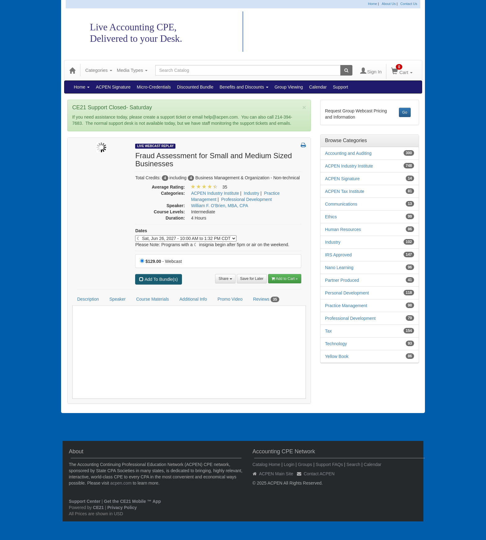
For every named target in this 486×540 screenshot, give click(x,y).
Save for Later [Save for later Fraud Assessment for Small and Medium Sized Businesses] (251, 279)
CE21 (98, 507)
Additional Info (193, 299)
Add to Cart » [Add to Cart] (285, 279)
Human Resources (343, 229)
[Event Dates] (185, 238)
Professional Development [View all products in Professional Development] (246, 199)
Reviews (266, 299)
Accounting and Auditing (348, 153)
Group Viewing (289, 87)
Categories (98, 70)
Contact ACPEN (319, 473)
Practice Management (346, 305)
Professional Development (350, 318)
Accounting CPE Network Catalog (326, 32)
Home (372, 4)
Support (340, 87)
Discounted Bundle (195, 87)
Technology (336, 343)
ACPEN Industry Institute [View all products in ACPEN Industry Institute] (215, 193)
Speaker (117, 299)
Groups (305, 464)
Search (353, 464)
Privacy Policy (122, 507)
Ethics (331, 216)
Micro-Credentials (154, 87)
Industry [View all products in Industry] (251, 193)
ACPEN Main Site (276, 473)
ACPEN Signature (113, 87)
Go (404, 112)
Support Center (84, 501)
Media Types (132, 70)
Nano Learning (339, 267)
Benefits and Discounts (244, 87)
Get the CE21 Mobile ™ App (132, 501)
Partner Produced (342, 280)
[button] (303, 146)
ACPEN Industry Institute (349, 165)
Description (88, 299)
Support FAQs (329, 464)
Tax (328, 331)
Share (225, 279)
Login (289, 464)
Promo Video (230, 299)
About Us (388, 4)
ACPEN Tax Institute (345, 191)
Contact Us (408, 4)
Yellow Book (337, 356)
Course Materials (152, 299)
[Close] (304, 107)
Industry (333, 242)
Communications (341, 204)
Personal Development (347, 292)
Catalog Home (267, 464)
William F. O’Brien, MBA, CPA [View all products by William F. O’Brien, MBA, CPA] (219, 205)
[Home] (72, 70)
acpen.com (120, 483)
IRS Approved (338, 254)
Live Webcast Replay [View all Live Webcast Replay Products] (155, 146)
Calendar (318, 87)
